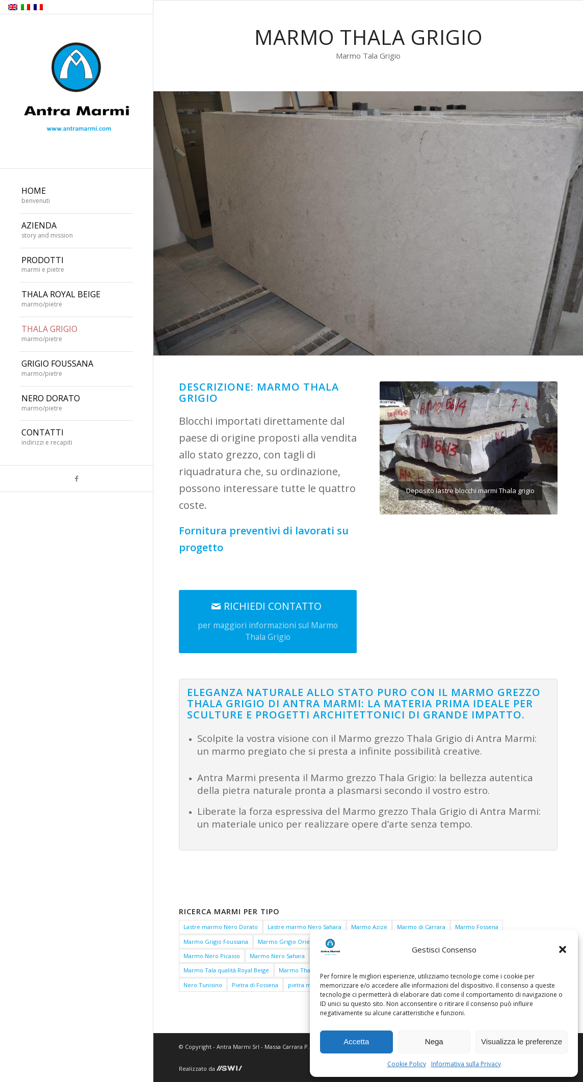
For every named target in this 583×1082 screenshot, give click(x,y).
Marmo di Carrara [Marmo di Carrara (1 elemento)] (421, 927)
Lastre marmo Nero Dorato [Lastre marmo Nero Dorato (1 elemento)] (220, 927)
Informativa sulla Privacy (466, 1064)
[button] (563, 949)
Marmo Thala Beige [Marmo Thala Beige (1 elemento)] (305, 970)
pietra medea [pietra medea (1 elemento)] (306, 985)
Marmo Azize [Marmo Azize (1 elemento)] (369, 927)
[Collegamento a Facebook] (76, 479)
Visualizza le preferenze (521, 1041)
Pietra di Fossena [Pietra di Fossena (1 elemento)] (255, 985)
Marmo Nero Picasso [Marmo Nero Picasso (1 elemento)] (211, 956)
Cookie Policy (406, 1064)
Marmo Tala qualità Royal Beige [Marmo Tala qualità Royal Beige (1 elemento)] (226, 970)
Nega (434, 1041)
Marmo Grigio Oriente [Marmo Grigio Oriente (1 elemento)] (288, 941)
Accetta (356, 1041)
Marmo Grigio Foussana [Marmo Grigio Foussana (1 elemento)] (215, 941)
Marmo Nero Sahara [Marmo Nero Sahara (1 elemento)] (277, 956)
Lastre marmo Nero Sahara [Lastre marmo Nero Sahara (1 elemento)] (304, 927)
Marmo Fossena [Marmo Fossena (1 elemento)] (476, 927)
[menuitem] (76, 196)
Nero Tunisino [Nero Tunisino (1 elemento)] (202, 985)
